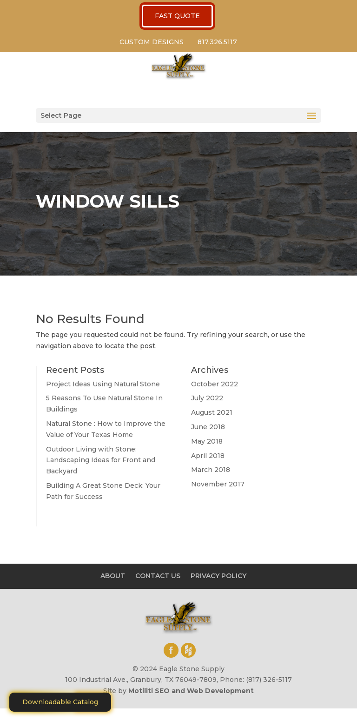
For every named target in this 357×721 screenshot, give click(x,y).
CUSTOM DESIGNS (151, 42)
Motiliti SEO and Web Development (191, 691)
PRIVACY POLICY (218, 576)
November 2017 (218, 484)
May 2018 (207, 441)
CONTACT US (157, 576)
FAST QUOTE (177, 16)
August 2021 (211, 412)
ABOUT (112, 576)
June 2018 (208, 427)
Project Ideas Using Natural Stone (103, 384)
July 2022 (207, 398)
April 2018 (208, 455)
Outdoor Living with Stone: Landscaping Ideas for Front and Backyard (100, 460)
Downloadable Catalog (60, 702)
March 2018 (210, 469)
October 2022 (214, 384)
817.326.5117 (217, 42)
